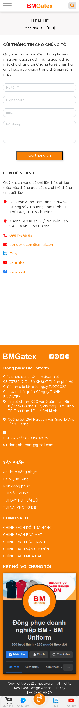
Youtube (16, 263)
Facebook (17, 272)
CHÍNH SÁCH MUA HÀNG (24, 556)
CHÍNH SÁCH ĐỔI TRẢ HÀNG (27, 528)
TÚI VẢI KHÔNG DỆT (20, 508)
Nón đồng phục (16, 486)
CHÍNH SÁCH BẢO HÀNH (24, 542)
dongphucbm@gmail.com (31, 245)
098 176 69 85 (20, 235)
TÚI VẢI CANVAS (17, 493)
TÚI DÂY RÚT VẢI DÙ (20, 500)
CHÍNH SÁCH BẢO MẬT (22, 535)
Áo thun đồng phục (20, 472)
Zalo (13, 254)
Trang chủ (30, 28)
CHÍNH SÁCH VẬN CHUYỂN (26, 549)
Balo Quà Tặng (16, 479)
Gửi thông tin (39, 155)
